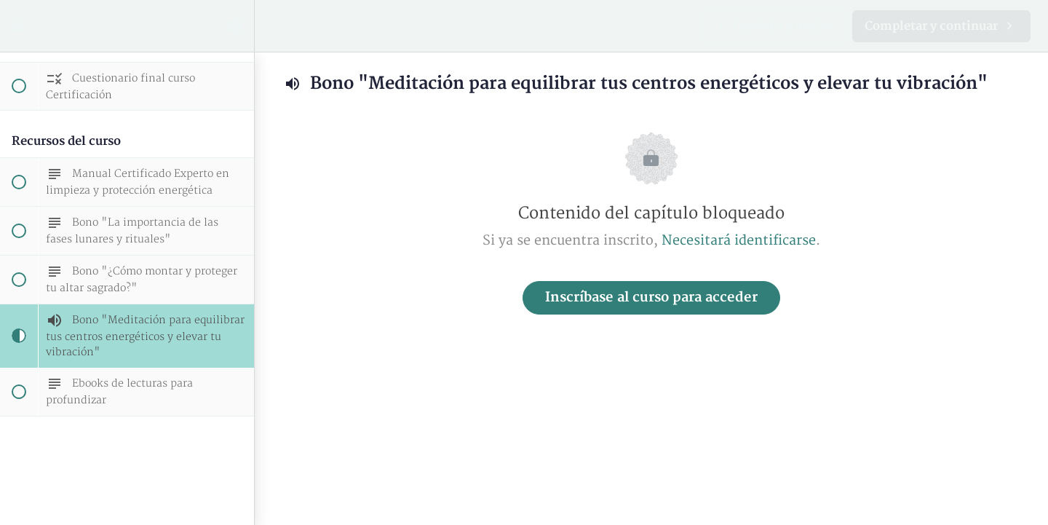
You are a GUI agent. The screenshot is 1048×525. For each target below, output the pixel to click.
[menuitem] (236, 26)
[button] (18, 26)
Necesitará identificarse (739, 240)
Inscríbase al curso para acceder (651, 297)
